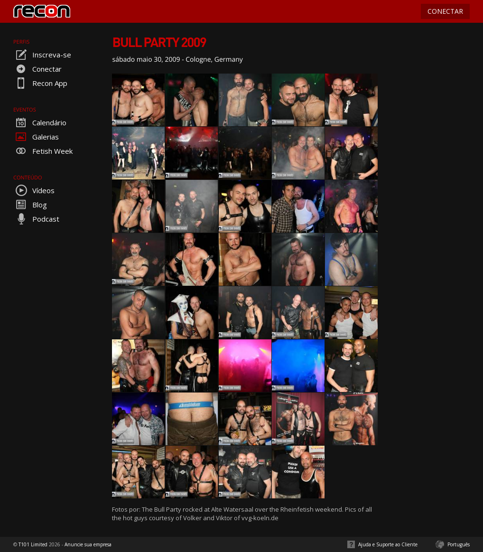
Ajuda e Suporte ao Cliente (388, 544)
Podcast (36, 219)
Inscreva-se (42, 54)
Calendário (39, 122)
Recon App (40, 83)
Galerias (36, 137)
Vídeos (34, 190)
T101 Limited (33, 544)
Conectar (37, 69)
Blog (30, 204)
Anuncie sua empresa (88, 544)
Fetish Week (43, 151)
